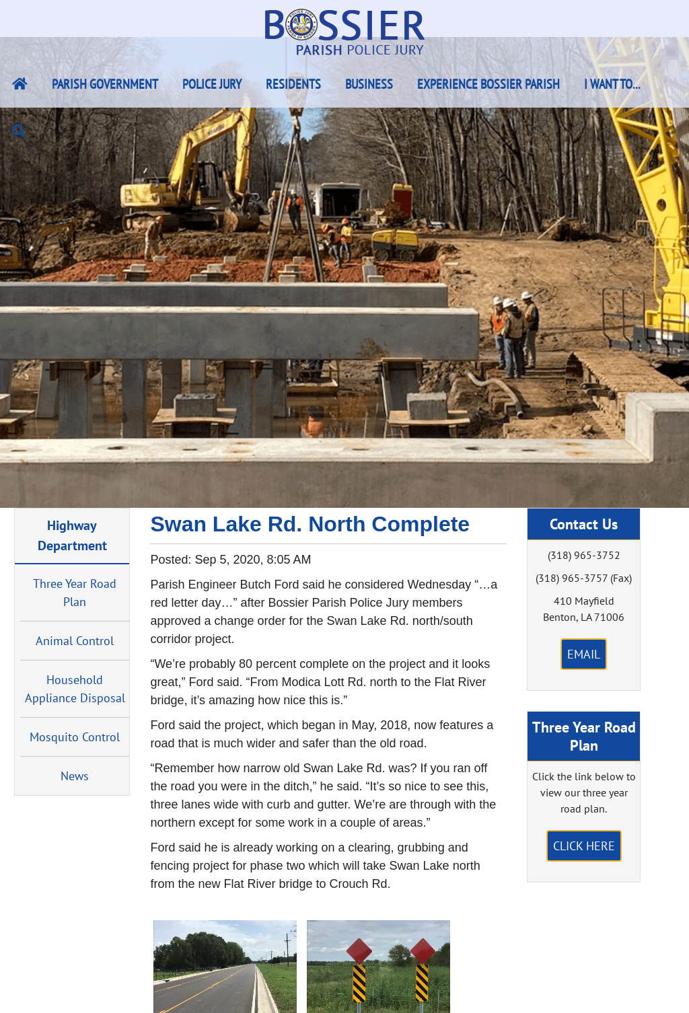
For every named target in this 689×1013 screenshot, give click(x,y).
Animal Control (75, 640)
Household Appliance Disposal (75, 689)
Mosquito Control (75, 737)
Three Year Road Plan (74, 592)
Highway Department (72, 535)
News (75, 776)
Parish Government (105, 84)
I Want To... (612, 84)
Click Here (584, 846)
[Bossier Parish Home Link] (20, 84)
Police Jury (212, 84)
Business (369, 84)
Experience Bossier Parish (488, 84)
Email (583, 654)
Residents (293, 84)
